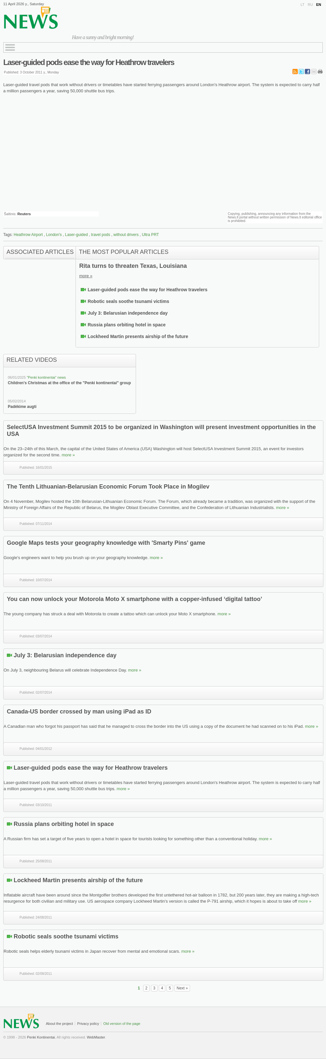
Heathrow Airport (28, 234)
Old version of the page (121, 1024)
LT (303, 5)
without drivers (126, 234)
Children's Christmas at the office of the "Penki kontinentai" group (69, 383)
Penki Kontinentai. (41, 1037)
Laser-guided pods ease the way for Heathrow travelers (88, 62)
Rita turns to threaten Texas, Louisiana (133, 266)
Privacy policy (88, 1024)
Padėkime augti (22, 406)
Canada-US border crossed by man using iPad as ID (79, 711)
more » (85, 275)
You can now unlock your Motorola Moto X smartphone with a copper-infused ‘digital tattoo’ (134, 599)
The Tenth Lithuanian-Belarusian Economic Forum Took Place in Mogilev (108, 486)
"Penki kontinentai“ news (46, 377)
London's (53, 234)
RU (310, 5)
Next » (182, 988)
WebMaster (96, 1037)
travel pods (100, 234)
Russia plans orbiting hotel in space (127, 324)
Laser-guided (76, 234)
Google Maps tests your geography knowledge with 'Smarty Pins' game (106, 543)
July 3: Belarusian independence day (128, 313)
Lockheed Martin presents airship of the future (138, 336)
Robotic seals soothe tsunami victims (128, 301)
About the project (59, 1024)
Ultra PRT (150, 234)
